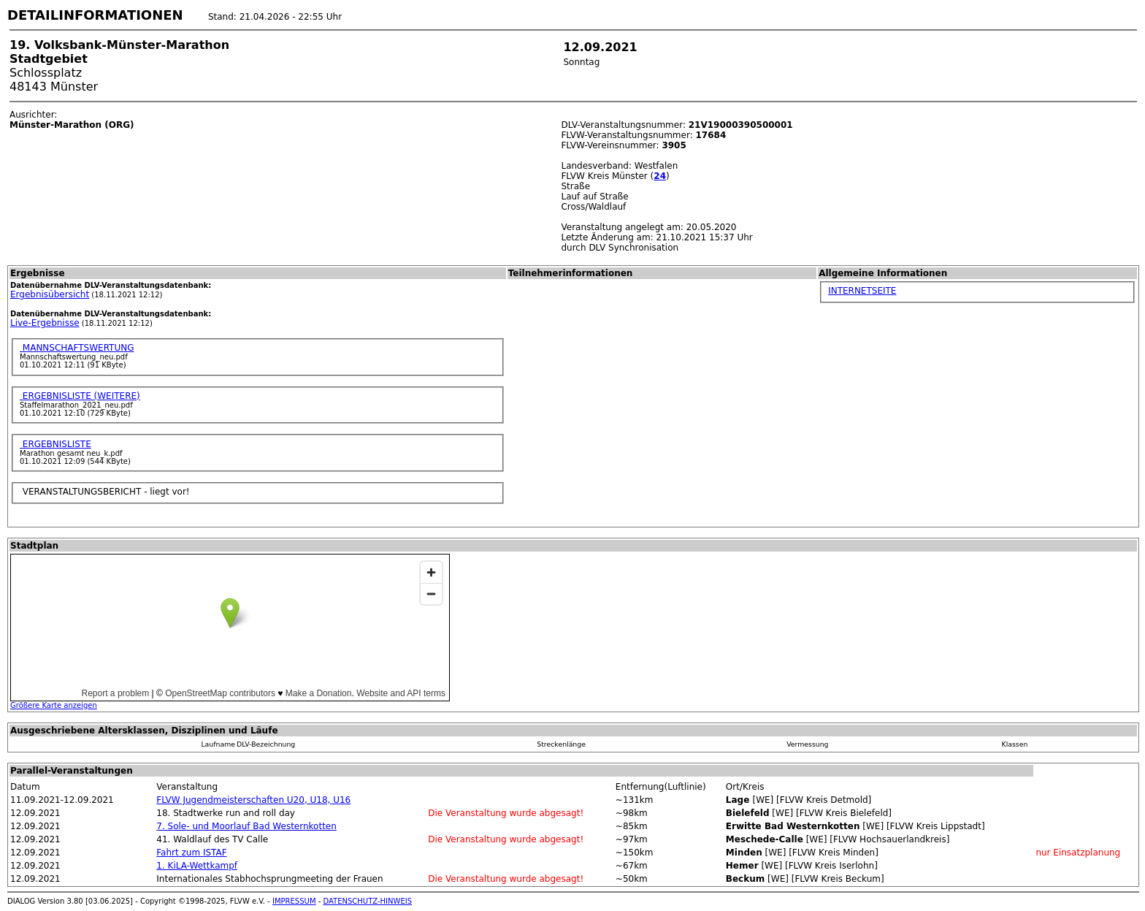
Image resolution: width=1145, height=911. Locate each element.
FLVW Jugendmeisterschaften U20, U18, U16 (253, 800)
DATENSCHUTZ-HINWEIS (368, 901)
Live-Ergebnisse (45, 323)
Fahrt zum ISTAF (191, 852)
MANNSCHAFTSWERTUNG (77, 348)
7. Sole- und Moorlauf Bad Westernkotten (246, 826)
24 (660, 176)
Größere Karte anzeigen (53, 705)
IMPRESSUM (294, 901)
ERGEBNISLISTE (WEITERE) (80, 396)
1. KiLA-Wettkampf (196, 866)
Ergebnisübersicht (49, 294)
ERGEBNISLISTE (55, 444)
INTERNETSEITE (862, 291)
